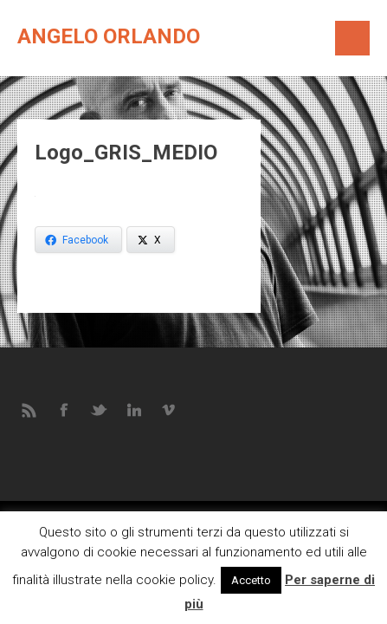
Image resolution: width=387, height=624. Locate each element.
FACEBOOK (65, 409)
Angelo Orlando (108, 36)
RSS (30, 409)
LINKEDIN (134, 409)
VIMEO (169, 409)
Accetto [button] (251, 580)
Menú (352, 38)
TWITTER (100, 409)
